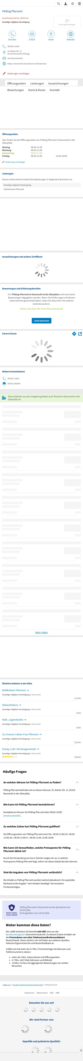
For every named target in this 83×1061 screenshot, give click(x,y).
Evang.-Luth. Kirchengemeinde (19, 749)
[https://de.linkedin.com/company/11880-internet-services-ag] (57, 1010)
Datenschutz (42, 992)
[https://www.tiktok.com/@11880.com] (33, 1010)
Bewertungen (15, 90)
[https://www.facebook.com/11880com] (26, 1010)
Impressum (29, 992)
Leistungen (37, 83)
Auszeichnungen (58, 83)
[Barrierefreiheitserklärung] (72, 3)
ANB (57, 992)
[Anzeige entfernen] (81, 1050)
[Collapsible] (77, 782)
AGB (51, 992)
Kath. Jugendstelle (12, 719)
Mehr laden (41, 632)
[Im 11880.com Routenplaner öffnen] (74, 333)
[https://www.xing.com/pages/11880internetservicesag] (49, 1010)
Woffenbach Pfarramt (14, 690)
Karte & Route (36, 90)
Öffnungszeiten (16, 83)
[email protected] (11, 815)
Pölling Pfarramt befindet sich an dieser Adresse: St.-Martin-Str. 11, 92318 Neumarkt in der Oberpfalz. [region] (39, 792)
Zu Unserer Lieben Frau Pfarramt (20, 734)
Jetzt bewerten (41, 320)
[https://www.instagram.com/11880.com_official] (41, 1010)
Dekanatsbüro (10, 705)
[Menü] (79, 3)
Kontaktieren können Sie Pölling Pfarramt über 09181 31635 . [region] (32, 814)
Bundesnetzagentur (15, 934)
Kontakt (55, 90)
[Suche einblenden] (58, 3)
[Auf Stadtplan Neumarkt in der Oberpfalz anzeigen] (80, 333)
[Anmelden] (65, 3)
